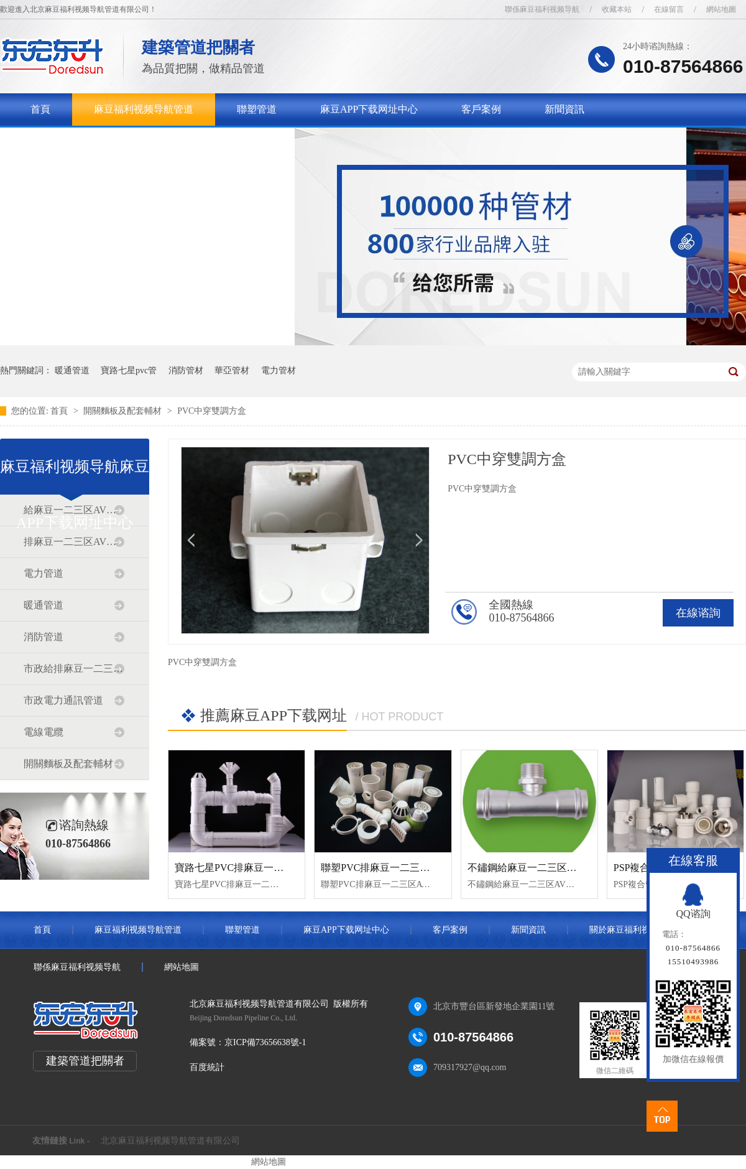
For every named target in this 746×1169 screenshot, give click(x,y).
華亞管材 (231, 370)
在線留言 (669, 9)
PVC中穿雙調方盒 (211, 411)
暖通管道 (72, 370)
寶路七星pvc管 (129, 370)
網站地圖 (721, 9)
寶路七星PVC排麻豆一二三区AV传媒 (255, 867)
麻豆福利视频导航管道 (143, 109)
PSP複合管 (637, 867)
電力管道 (43, 573)
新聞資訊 (564, 109)
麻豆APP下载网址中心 (369, 109)
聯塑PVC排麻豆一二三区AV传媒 (392, 867)
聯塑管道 (257, 109)
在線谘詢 (698, 613)
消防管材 (185, 370)
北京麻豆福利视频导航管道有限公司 (170, 1140)
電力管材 (278, 370)
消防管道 (43, 636)
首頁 (40, 109)
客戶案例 (481, 109)
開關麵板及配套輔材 (123, 411)
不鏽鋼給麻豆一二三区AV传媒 (533, 867)
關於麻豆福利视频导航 (80, 141)
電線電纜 (43, 732)
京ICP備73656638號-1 (265, 1042)
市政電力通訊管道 (63, 700)
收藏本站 (617, 9)
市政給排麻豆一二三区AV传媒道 (74, 668)
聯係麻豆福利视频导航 (542, 9)
